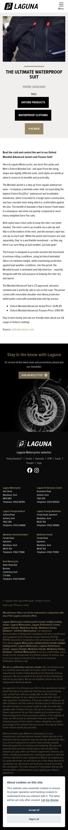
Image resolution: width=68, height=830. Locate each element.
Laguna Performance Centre (49, 488)
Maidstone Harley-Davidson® (16, 534)
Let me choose (50, 800)
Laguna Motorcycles (12, 488)
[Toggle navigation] (61, 6)
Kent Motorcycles (10, 561)
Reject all (34, 819)
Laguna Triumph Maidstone (49, 511)
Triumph (30, 463)
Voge (39, 463)
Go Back (34, 129)
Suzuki (58, 458)
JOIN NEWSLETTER (32, 375)
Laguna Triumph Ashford (14, 511)
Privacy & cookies (22, 605)
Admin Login (8, 605)
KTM (49, 458)
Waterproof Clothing (33, 115)
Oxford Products (33, 102)
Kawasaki (39, 458)
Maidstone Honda (44, 534)
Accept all (34, 810)
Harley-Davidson (14, 458)
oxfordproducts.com (23, 329)
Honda (29, 458)
